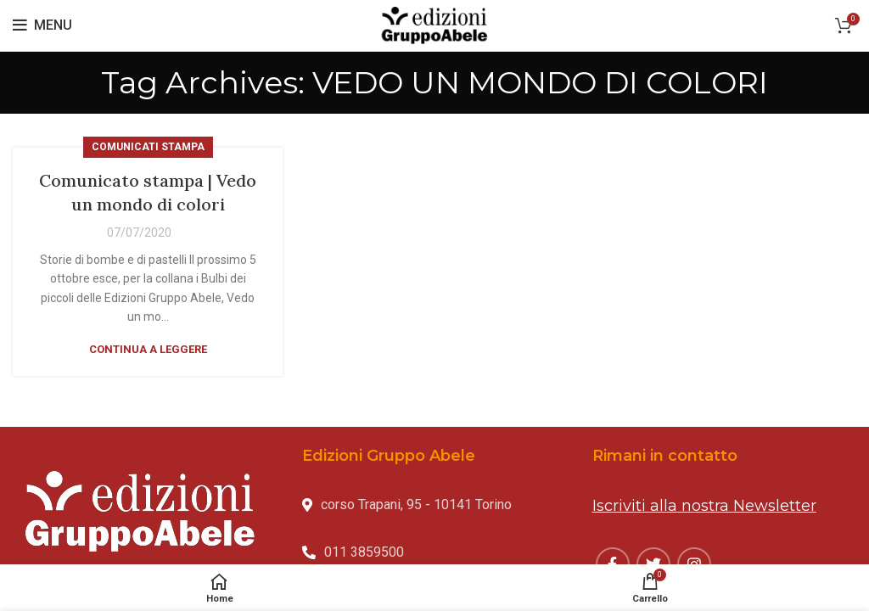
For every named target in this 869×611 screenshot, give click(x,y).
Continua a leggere (148, 349)
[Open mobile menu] (42, 25)
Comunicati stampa (148, 147)
